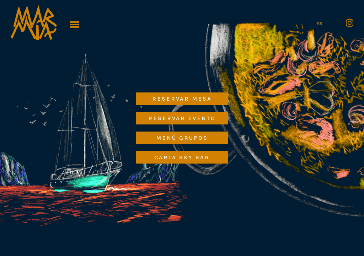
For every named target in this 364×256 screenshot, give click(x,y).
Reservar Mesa (182, 98)
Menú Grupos (182, 137)
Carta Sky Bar (182, 157)
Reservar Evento (182, 118)
